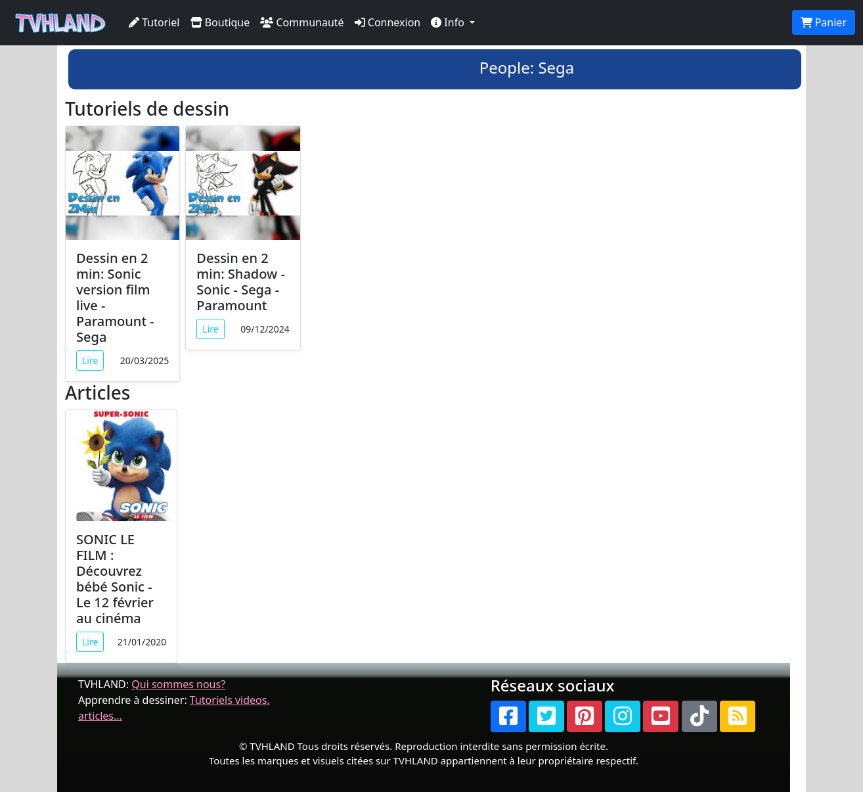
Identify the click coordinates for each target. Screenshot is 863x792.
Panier (824, 22)
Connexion (388, 22)
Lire (90, 360)
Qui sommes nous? (178, 684)
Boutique (220, 22)
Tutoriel (154, 22)
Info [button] (449, 22)
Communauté (301, 22)
